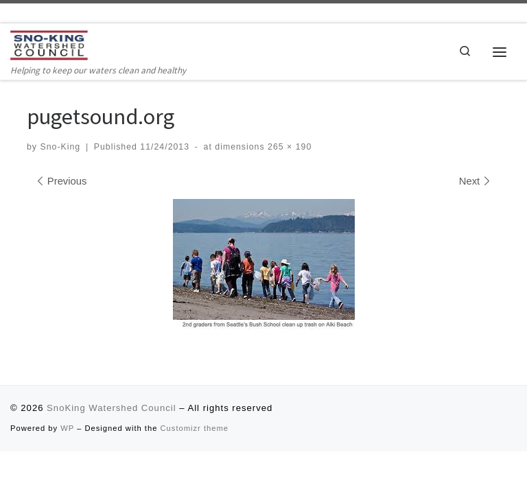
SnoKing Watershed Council (111, 408)
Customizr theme (195, 428)
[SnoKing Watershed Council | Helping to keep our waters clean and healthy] (49, 45)
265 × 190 (288, 147)
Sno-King (60, 147)
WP (67, 428)
